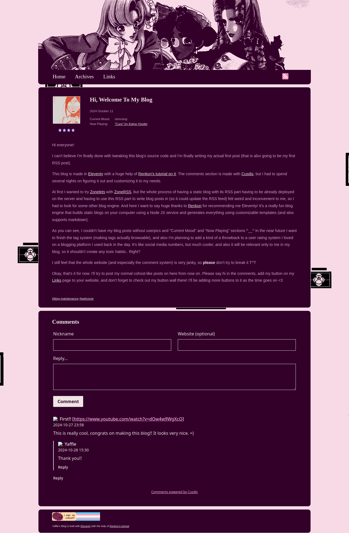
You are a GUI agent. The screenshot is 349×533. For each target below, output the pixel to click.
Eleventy (95, 174)
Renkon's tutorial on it (157, 174)
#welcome (87, 298)
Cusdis (247, 174)
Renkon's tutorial (119, 526)
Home (59, 76)
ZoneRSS (122, 192)
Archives (84, 76)
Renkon (194, 206)
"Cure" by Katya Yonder (131, 124)
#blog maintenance (65, 298)
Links (109, 76)
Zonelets (97, 192)
